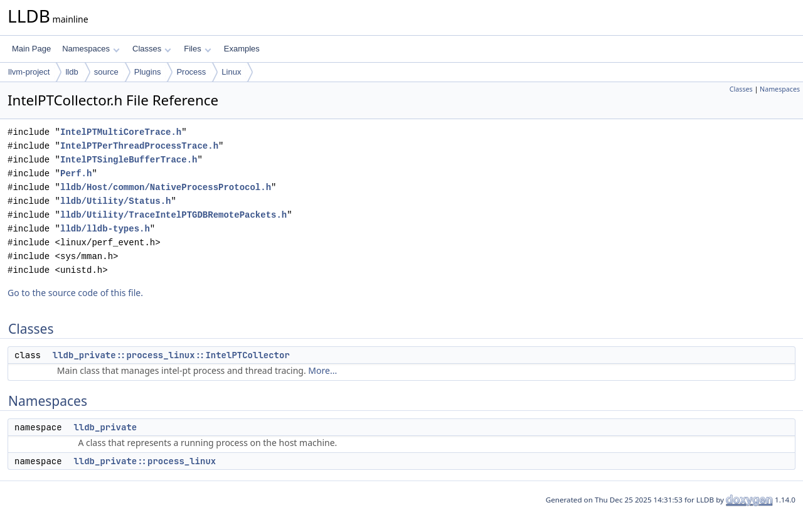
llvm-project (29, 72)
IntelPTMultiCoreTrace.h (120, 132)
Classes (151, 48)
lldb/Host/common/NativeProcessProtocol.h (165, 187)
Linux (231, 72)
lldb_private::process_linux (144, 461)
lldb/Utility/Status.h (115, 201)
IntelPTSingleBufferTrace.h (128, 160)
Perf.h (76, 173)
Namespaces (90, 48)
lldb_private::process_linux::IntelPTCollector (171, 355)
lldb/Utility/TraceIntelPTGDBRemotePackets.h (173, 215)
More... (322, 370)
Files (197, 48)
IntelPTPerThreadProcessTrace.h (139, 146)
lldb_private (105, 427)
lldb (71, 72)
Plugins (147, 72)
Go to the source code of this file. (75, 293)
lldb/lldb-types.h (105, 229)
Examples (242, 48)
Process (191, 72)
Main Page (31, 48)
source (106, 72)
